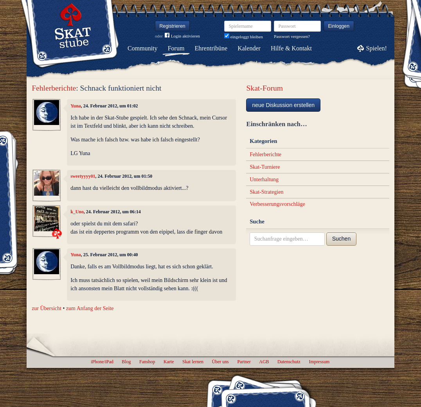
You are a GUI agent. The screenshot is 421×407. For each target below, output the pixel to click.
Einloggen (339, 26)
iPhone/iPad (102, 361)
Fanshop (147, 361)
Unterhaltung (264, 179)
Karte (169, 361)
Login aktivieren (182, 36)
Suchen (341, 239)
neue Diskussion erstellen (283, 105)
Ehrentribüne (211, 48)
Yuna (75, 106)
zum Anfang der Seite (90, 308)
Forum (176, 48)
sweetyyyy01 (82, 176)
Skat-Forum (264, 88)
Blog (126, 361)
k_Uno (77, 211)
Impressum (319, 361)
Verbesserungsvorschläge (277, 204)
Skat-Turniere (265, 167)
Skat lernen (192, 361)
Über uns (220, 361)
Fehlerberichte (54, 88)
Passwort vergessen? (292, 36)
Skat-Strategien (266, 192)
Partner (243, 361)
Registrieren (172, 26)
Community (142, 48)
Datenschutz (288, 361)
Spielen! (376, 48)
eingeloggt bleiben (243, 36)
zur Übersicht (46, 308)
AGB (264, 361)
